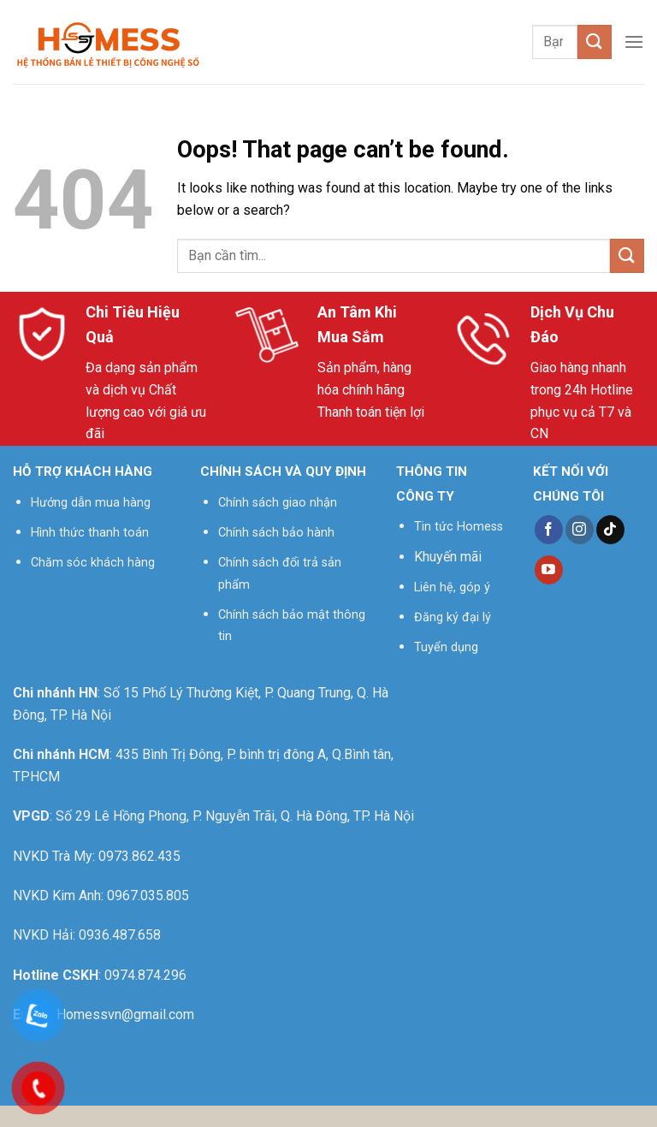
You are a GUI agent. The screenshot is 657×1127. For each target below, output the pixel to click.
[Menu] (634, 41)
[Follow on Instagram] (579, 529)
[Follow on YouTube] (549, 569)
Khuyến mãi (448, 557)
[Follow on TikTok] (610, 529)
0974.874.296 (145, 975)
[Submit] (594, 41)
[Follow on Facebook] (549, 529)
